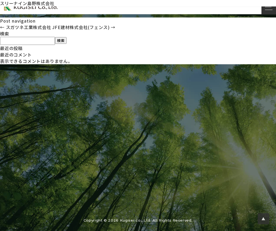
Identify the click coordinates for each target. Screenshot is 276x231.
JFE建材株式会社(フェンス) (83, 27)
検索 (4, 33)
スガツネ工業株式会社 (25, 27)
